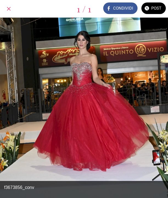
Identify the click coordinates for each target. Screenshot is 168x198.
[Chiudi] (8, 9)
